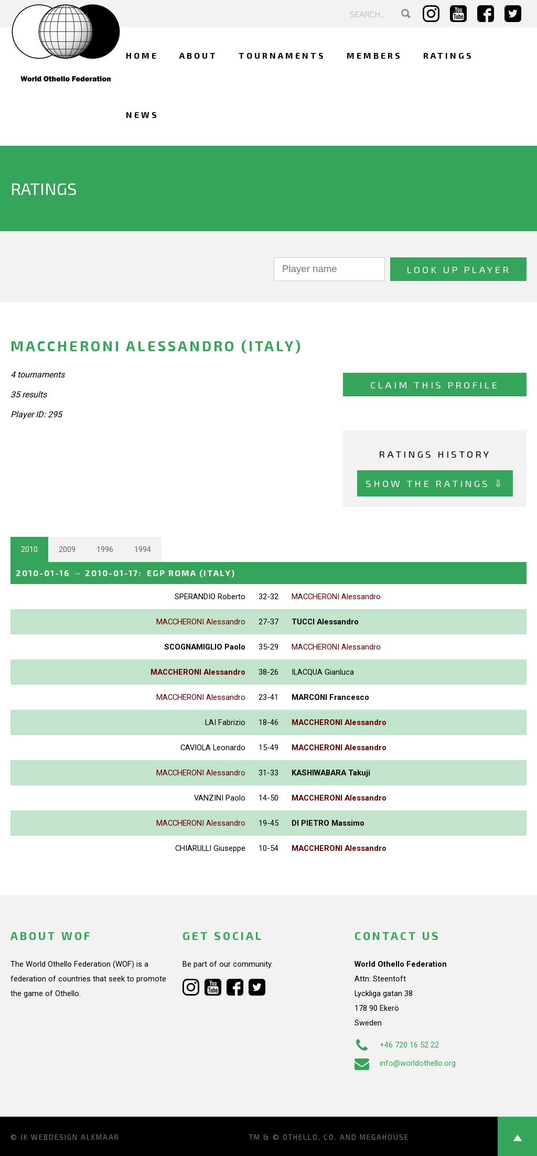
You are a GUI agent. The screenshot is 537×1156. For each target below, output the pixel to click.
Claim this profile (434, 385)
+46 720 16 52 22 (397, 1045)
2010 (29, 549)
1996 (104, 549)
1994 (142, 549)
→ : (125, 572)
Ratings (448, 55)
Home (142, 55)
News (142, 115)
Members (374, 55)
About (198, 55)
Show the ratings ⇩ (435, 483)
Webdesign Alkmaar (75, 1137)
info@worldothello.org (405, 1063)
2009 (67, 549)
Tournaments (282, 55)
